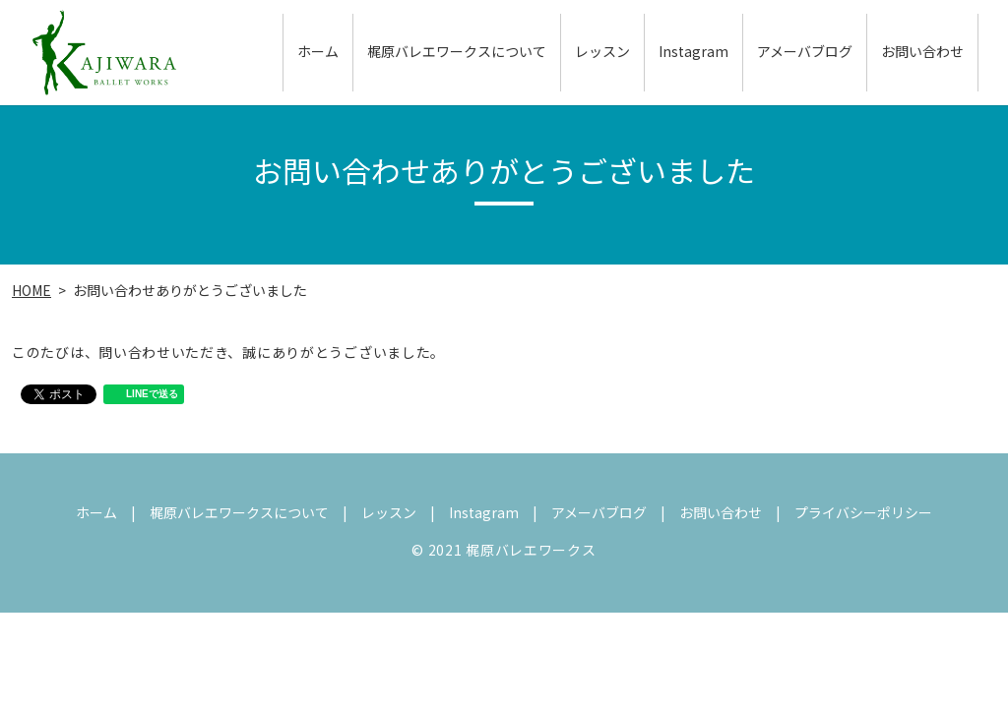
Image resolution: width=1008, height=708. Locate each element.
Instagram (693, 52)
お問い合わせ (922, 52)
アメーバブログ (804, 52)
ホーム (318, 52)
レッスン (602, 52)
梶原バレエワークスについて (456, 52)
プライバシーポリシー (863, 512)
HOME (31, 290)
